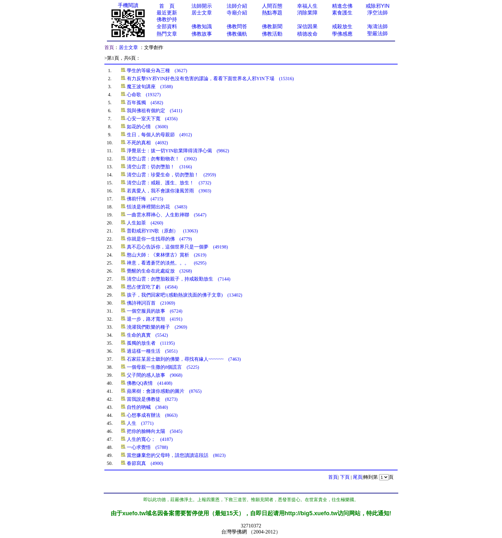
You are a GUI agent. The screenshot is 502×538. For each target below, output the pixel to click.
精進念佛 (342, 6)
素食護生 (342, 12)
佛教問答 (237, 26)
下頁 (345, 477)
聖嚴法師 (377, 33)
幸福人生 (307, 6)
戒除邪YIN (378, 6)
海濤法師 (377, 26)
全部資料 (167, 26)
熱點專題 (272, 12)
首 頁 (166, 6)
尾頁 (357, 477)
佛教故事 (201, 34)
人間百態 (272, 6)
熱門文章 (167, 34)
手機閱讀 (128, 5)
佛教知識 (201, 26)
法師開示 (201, 6)
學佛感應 (342, 34)
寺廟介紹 (237, 12)
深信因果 (307, 26)
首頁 (109, 47)
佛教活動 (272, 34)
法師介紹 (237, 6)
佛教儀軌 (237, 34)
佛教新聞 (272, 26)
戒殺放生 (342, 26)
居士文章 (201, 12)
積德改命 (307, 34)
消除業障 (307, 12)
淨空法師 (377, 12)
